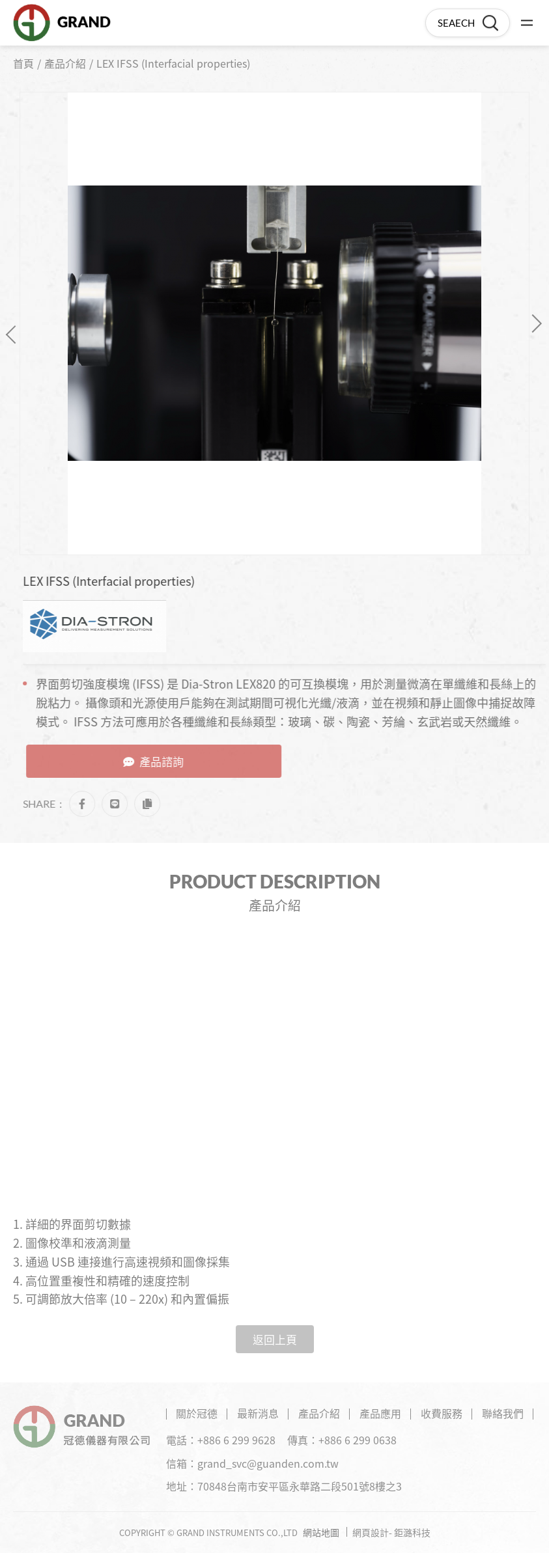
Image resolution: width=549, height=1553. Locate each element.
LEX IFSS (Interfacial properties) (173, 63)
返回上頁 (275, 1339)
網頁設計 (370, 1532)
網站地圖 (321, 1532)
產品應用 (380, 1413)
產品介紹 (65, 63)
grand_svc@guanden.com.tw (268, 1463)
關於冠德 (197, 1413)
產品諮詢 (162, 761)
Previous (15, 334)
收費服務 (441, 1413)
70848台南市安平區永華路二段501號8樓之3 (299, 1486)
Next (533, 323)
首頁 (23, 63)
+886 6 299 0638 (357, 1440)
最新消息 (258, 1413)
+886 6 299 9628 (236, 1440)
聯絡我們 (503, 1413)
